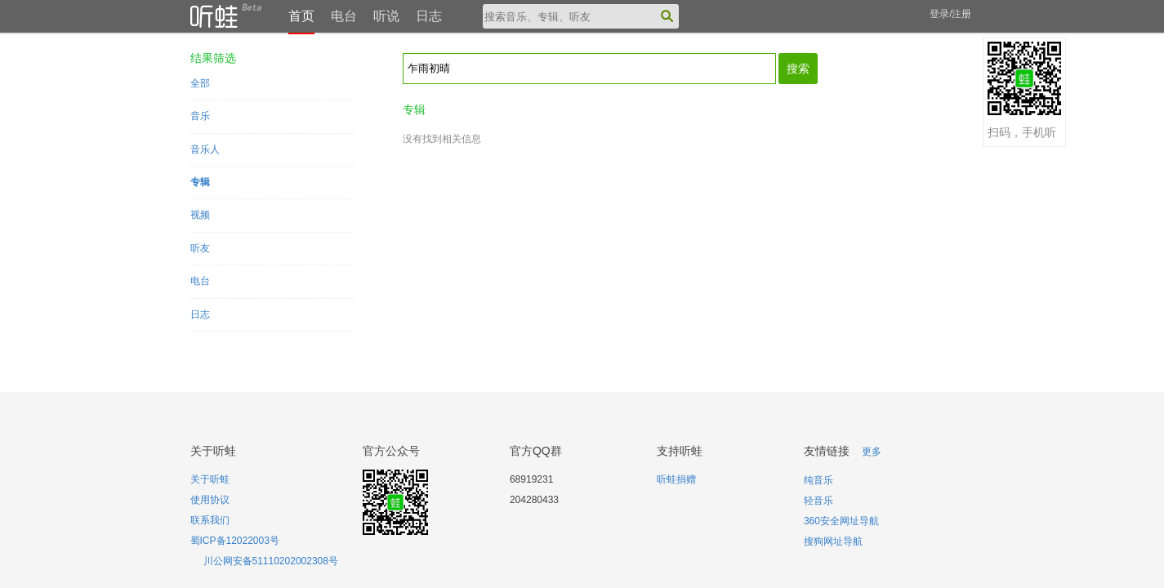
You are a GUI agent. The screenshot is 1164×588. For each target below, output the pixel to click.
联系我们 (210, 520)
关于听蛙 (210, 479)
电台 (344, 16)
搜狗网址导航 (833, 541)
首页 (301, 16)
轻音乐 (818, 500)
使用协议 (210, 500)
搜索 (798, 68)
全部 (200, 83)
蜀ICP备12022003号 (234, 540)
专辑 (200, 182)
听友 (200, 248)
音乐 (200, 116)
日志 (429, 16)
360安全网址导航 (841, 521)
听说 (386, 16)
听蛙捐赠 (676, 479)
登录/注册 (950, 14)
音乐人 (205, 149)
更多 (871, 451)
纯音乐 (818, 480)
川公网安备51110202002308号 (270, 561)
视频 (200, 214)
